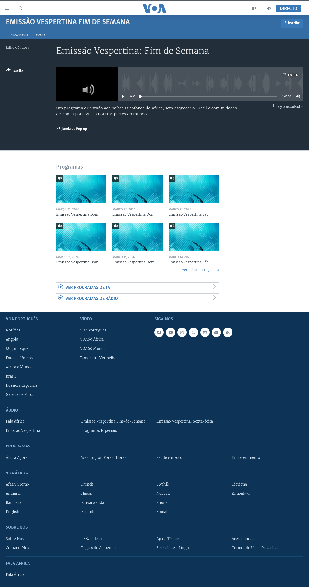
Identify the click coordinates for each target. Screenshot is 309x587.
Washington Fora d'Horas (103, 457)
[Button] (14, 71)
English (12, 512)
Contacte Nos (17, 548)
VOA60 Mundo (93, 348)
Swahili (162, 484)
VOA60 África (92, 339)
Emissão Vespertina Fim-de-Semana (113, 421)
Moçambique (17, 348)
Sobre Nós (15, 538)
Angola (12, 339)
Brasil (11, 376)
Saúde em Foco (169, 457)
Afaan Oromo (17, 484)
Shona (162, 502)
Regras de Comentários (101, 548)
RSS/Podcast (92, 538)
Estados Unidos (19, 358)
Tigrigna (239, 484)
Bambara (13, 502)
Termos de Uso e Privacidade (256, 548)
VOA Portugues (93, 330)
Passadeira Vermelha (98, 358)
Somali (162, 512)
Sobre (40, 35)
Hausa (86, 493)
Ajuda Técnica (168, 538)
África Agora (17, 457)
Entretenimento (246, 457)
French (87, 484)
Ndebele (163, 493)
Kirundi (87, 512)
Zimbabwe (241, 493)
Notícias (13, 330)
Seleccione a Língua (173, 548)
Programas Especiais (99, 430)
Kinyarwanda (92, 502)
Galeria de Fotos (20, 394)
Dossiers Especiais (21, 385)
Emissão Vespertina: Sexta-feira (184, 421)
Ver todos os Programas (200, 270)
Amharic (13, 493)
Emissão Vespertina (23, 430)
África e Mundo (19, 367)
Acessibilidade (244, 538)
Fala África (15, 421)
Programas (19, 35)
